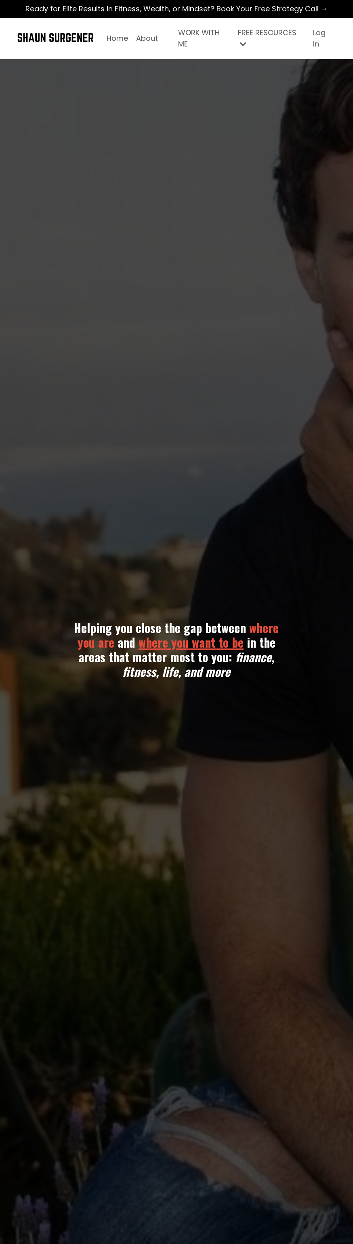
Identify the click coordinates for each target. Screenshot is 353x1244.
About (147, 38)
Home (117, 38)
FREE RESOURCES (267, 37)
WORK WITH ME (199, 38)
